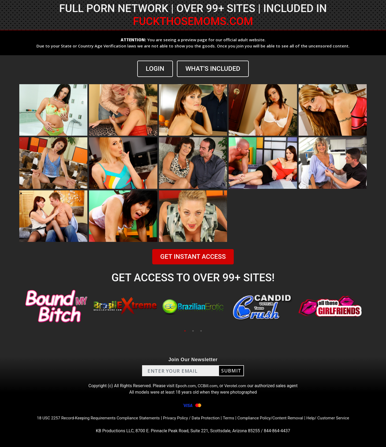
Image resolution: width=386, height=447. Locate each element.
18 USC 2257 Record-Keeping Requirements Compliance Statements (93, 417)
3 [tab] (201, 331)
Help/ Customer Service (335, 417)
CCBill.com (207, 385)
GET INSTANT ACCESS (193, 256)
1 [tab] (185, 331)
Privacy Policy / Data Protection (191, 417)
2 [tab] (193, 331)
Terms (231, 417)
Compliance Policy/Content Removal (274, 417)
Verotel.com (236, 385)
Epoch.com (184, 385)
